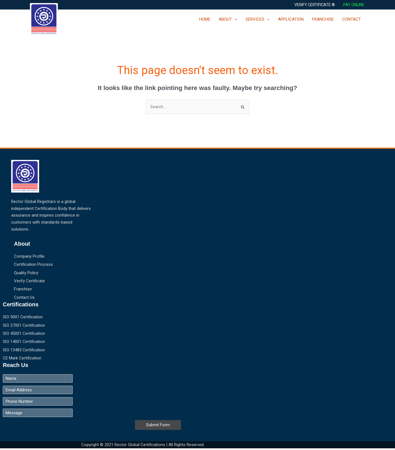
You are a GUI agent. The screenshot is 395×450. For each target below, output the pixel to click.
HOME (204, 19)
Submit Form (158, 426)
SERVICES (258, 19)
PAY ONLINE (354, 5)
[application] (234, 19)
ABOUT (228, 19)
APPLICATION (291, 19)
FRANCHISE (323, 19)
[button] (315, 5)
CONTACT (351, 19)
